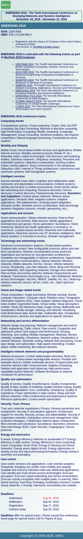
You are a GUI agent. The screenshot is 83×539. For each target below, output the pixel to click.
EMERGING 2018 (25, 90)
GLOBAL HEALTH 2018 (28, 101)
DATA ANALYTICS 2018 (28, 95)
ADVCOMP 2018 (24, 72)
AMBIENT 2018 (23, 85)
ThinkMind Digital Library (46, 46)
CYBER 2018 (22, 106)
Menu (6, 5)
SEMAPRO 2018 (24, 80)
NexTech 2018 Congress (19, 57)
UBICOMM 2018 (24, 64)
